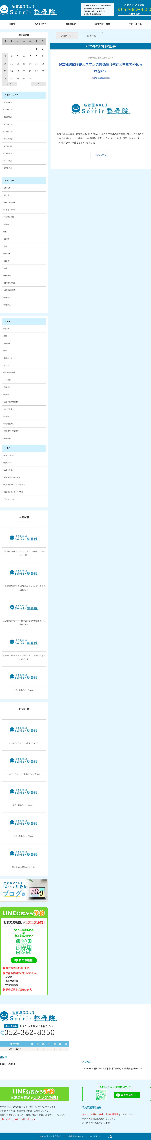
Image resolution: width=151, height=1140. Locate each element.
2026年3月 (8, 110)
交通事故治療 (9, 217)
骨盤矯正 (7, 305)
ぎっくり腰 (8, 409)
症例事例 (7, 438)
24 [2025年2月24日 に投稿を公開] (5, 78)
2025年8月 (8, 161)
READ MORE (100, 155)
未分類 (94, 78)
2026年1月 (8, 124)
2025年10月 (8, 146)
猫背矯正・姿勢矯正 (11, 431)
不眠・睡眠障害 (9, 202)
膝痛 (5, 351)
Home (12, 24)
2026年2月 (8, 117)
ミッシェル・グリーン (92, 1136)
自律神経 (7, 275)
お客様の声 (71, 24)
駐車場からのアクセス (12, 477)
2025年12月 (8, 132)
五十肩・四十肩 (9, 210)
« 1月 (9, 84)
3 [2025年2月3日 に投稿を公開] (5, 56)
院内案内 (7, 463)
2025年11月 (8, 139)
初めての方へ (40, 24)
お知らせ (7, 188)
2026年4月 (8, 102)
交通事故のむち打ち (11, 402)
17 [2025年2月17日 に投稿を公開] (5, 71)
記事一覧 (91, 36)
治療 (5, 246)
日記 (5, 232)
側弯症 (6, 224)
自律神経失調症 (9, 283)
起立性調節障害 (104, 78)
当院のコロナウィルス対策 (13, 492)
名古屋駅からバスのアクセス (14, 485)
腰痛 (5, 268)
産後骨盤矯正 (9, 424)
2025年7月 (8, 168)
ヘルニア (7, 380)
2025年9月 (8, 153)
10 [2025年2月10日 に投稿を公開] (5, 64)
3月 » (38, 84)
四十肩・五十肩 (9, 358)
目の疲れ (7, 254)
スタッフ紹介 (9, 470)
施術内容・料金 (102, 24)
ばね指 (6, 195)
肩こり (6, 261)
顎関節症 (7, 297)
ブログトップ (67, 36)
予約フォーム (9, 499)
